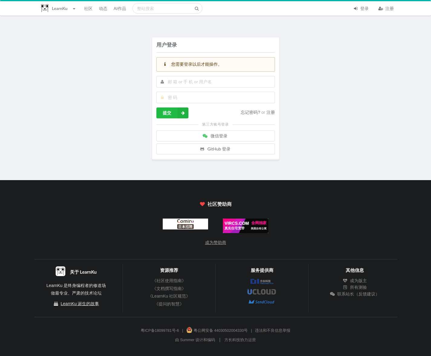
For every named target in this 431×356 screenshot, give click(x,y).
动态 (103, 8)
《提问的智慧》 (169, 304)
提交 (175, 112)
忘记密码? (251, 112)
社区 (88, 8)
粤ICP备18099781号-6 (160, 330)
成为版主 (355, 280)
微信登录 (215, 135)
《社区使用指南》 (169, 280)
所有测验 (355, 287)
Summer (187, 340)
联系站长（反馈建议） (355, 294)
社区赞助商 (215, 204)
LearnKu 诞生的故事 (80, 303)
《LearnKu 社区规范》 (169, 296)
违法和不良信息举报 (272, 330)
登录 (361, 8)
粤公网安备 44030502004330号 (217, 330)
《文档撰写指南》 (169, 288)
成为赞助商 (215, 242)
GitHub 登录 (215, 148)
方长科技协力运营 (240, 340)
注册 (386, 8)
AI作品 (120, 8)
